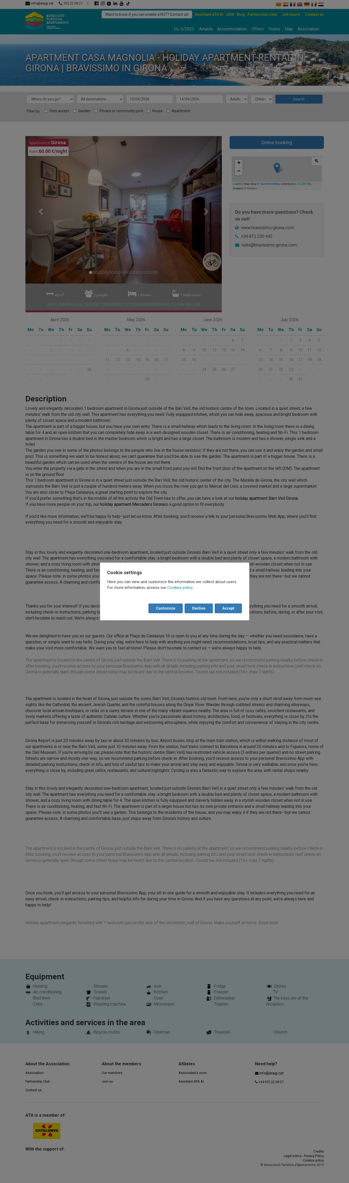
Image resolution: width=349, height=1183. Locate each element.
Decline (198, 608)
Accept (228, 608)
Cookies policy (180, 587)
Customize (165, 608)
